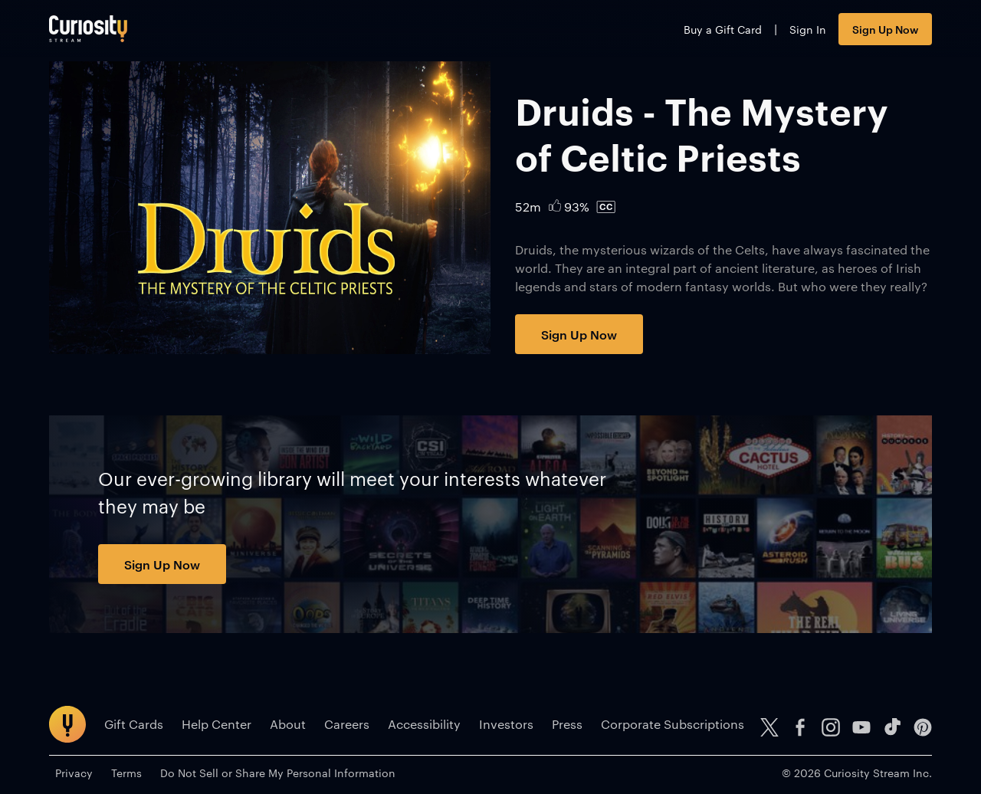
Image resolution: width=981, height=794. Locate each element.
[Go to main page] (88, 28)
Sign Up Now (885, 28)
